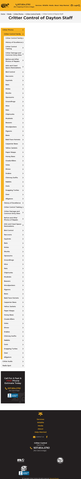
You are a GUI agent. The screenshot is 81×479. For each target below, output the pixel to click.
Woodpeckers (11, 127)
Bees (8, 135)
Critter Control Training (11, 48)
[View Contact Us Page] (39, 437)
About (40, 429)
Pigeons (9, 131)
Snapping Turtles (12, 190)
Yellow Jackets (11, 148)
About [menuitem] (56, 5)
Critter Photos (18, 14)
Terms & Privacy (54, 474)
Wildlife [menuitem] (44, 5)
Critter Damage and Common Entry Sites (14, 54)
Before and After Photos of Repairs (12, 60)
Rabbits (8, 182)
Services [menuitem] (38, 5)
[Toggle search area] (79, 6)
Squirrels (9, 80)
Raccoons (9, 76)
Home (3, 14)
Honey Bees (10, 156)
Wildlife (40, 422)
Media (9, 14)
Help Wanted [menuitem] (63, 5)
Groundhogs (10, 101)
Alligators (9, 199)
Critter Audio (7, 361)
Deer (7, 194)
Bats (7, 85)
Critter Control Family (33, 14)
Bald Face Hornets (13, 139)
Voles (8, 165)
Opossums (10, 97)
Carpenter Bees (12, 144)
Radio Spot (7, 366)
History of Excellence (14, 42)
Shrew (8, 169)
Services (40, 419)
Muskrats (9, 118)
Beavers (9, 122)
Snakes (8, 173)
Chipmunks (10, 114)
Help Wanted (40, 432)
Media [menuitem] (50, 5)
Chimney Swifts (12, 177)
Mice (7, 106)
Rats (7, 110)
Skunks (8, 93)
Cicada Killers (11, 161)
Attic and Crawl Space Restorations (13, 67)
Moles (8, 89)
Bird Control (10, 72)
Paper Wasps (11, 152)
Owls (7, 186)
